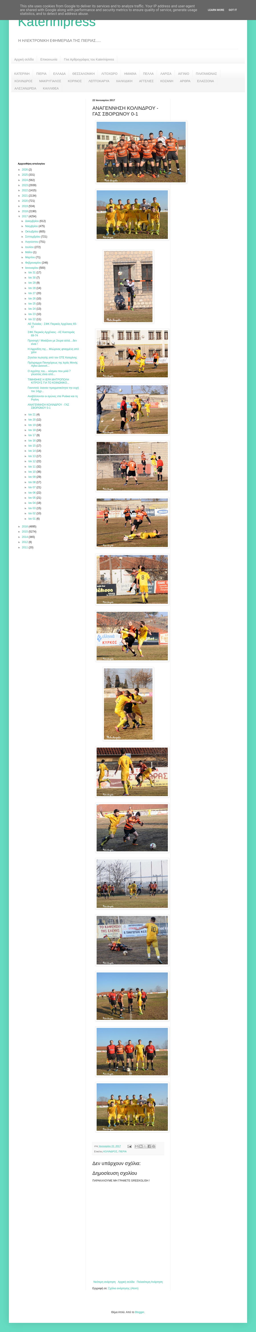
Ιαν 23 (32, 314)
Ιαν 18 (32, 430)
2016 (25, 526)
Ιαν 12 (32, 461)
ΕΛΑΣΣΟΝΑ (205, 81)
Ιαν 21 (32, 414)
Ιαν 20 (32, 419)
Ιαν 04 (32, 502)
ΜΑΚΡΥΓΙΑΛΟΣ (50, 81)
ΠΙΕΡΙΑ (41, 73)
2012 (25, 542)
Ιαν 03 (32, 508)
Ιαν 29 (32, 282)
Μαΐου (29, 252)
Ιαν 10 (32, 471)
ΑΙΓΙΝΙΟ (183, 73)
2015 (25, 531)
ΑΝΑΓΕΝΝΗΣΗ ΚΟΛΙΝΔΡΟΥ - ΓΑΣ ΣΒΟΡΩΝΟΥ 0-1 (48, 406)
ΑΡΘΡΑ (185, 81)
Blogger (139, 1312)
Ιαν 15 (32, 445)
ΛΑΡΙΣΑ (165, 73)
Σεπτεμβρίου (33, 236)
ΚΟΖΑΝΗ (166, 81)
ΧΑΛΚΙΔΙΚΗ (124, 81)
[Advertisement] (51, 127)
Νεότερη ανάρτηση (104, 1281)
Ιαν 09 (32, 476)
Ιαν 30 (32, 277)
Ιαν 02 (32, 513)
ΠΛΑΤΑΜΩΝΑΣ (206, 73)
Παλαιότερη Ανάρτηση (150, 1281)
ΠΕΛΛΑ (148, 73)
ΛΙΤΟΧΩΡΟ (109, 73)
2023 (25, 185)
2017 (25, 216)
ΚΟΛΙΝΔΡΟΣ (23, 81)
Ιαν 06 (32, 492)
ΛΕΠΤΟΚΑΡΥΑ (98, 81)
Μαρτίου (30, 257)
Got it (233, 10)
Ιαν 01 (32, 518)
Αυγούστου (32, 241)
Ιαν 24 (32, 308)
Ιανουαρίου (32, 267)
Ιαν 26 (32, 298)
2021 (25, 195)
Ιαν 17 (32, 435)
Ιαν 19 (32, 425)
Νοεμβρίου (32, 226)
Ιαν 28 (32, 288)
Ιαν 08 (32, 482)
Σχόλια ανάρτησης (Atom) (123, 1288)
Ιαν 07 (32, 487)
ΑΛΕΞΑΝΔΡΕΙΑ (25, 88)
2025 (25, 174)
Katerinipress (57, 21)
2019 (25, 206)
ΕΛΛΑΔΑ (59, 73)
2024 (25, 180)
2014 (25, 537)
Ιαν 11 (32, 466)
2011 (25, 547)
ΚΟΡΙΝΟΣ (75, 81)
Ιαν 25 (32, 303)
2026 (25, 169)
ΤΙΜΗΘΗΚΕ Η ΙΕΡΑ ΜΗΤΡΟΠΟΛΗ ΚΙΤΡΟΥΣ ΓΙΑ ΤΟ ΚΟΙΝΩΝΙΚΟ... (48, 381)
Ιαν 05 (32, 497)
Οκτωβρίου (32, 231)
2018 (25, 211)
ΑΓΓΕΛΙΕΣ (146, 81)
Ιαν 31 (32, 272)
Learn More (216, 10)
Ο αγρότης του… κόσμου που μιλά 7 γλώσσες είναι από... (49, 373)
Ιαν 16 (32, 440)
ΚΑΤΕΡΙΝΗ (22, 73)
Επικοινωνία (48, 59)
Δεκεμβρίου (32, 221)
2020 (25, 200)
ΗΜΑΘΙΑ (130, 73)
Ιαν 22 (32, 319)
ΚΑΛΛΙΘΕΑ (51, 88)
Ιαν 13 (32, 456)
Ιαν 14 (32, 450)
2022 (25, 190)
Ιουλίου (30, 247)
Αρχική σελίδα (24, 59)
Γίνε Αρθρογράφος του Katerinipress (89, 59)
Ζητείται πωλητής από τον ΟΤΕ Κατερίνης (52, 357)
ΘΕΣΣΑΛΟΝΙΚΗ (83, 73)
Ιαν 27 (32, 293)
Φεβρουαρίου (33, 262)
